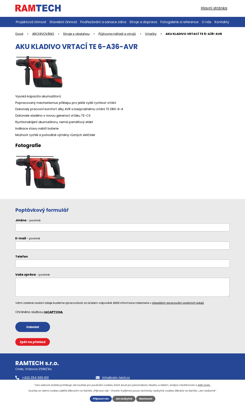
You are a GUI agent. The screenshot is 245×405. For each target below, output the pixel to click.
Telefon (21, 258)
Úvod (19, 34)
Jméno (27, 221)
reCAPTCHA (53, 313)
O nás (206, 22)
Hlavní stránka (214, 8)
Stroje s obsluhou (76, 34)
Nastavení (146, 398)
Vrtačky (151, 34)
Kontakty (222, 22)
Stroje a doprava (143, 22)
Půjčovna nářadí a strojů (117, 34)
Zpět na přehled (33, 343)
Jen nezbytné (124, 398)
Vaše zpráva (32, 276)
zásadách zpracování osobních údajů (178, 304)
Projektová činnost (31, 22)
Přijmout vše (100, 398)
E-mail (27, 239)
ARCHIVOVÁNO (43, 34)
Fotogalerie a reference (179, 22)
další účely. (204, 385)
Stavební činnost (63, 22)
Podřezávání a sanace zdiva (103, 22)
